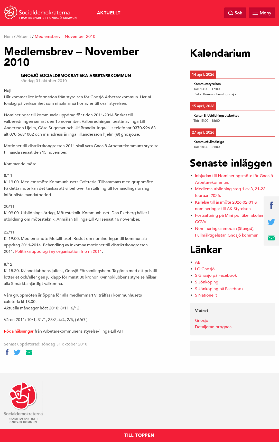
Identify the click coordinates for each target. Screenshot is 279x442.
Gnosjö (201, 320)
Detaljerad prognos (213, 327)
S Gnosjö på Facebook (216, 275)
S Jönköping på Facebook (219, 288)
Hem (8, 36)
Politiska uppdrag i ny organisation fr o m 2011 (58, 251)
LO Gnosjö (205, 269)
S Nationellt (206, 295)
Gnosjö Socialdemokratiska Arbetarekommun (76, 76)
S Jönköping (206, 282)
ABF (199, 262)
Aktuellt (108, 13)
